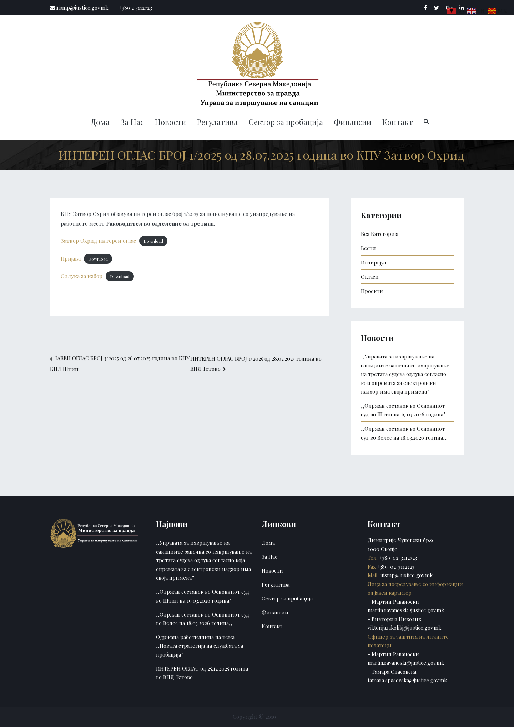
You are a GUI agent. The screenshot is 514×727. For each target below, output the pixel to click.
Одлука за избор (81, 276)
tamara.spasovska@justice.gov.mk (407, 680)
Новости (170, 122)
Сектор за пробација (285, 122)
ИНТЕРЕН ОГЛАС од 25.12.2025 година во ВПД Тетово (202, 673)
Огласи (370, 276)
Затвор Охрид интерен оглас (98, 240)
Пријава (71, 258)
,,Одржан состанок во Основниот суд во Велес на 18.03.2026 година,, (404, 433)
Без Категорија (379, 233)
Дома (100, 122)
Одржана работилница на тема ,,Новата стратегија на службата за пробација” (199, 645)
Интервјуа (373, 262)
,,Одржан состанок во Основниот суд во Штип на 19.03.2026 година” (403, 410)
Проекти (372, 291)
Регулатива (217, 122)
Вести (368, 248)
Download (153, 241)
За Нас (132, 122)
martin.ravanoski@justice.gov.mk (406, 610)
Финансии (352, 122)
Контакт (397, 122)
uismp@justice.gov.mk (406, 575)
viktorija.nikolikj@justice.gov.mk (404, 627)
